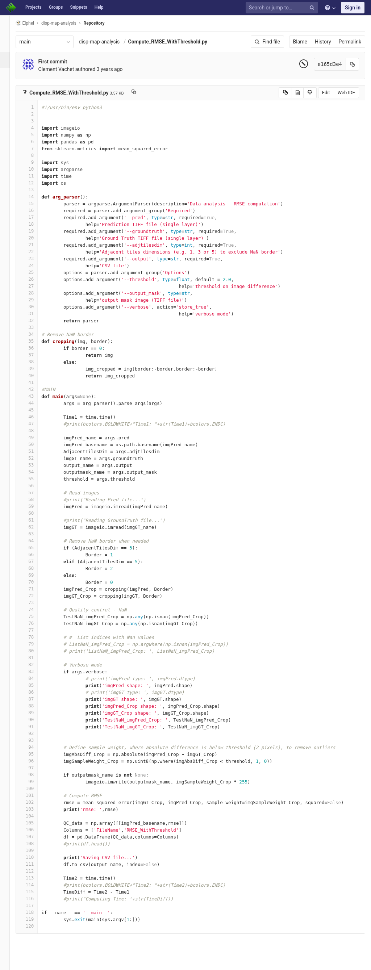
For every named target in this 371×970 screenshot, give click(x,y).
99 (35, 781)
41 (35, 382)
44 (35, 403)
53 (35, 465)
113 (35, 878)
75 (35, 616)
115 (35, 891)
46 (35, 416)
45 (35, 410)
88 (35, 705)
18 (35, 224)
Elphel (33, 23)
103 (35, 809)
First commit (61, 61)
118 (35, 912)
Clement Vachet (65, 69)
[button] (9, 961)
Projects (33, 7)
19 (35, 231)
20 (35, 238)
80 (35, 650)
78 (35, 637)
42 (35, 389)
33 (35, 327)
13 (35, 189)
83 (35, 671)
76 (35, 623)
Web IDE (346, 92)
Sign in (352, 8)
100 (35, 788)
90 (35, 719)
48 (35, 430)
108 (35, 843)
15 (35, 203)
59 (35, 506)
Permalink (350, 42)
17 (35, 217)
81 (35, 657)
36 (35, 348)
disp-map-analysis (107, 42)
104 (35, 816)
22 (35, 251)
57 (35, 492)
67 (35, 561)
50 (35, 444)
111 (35, 864)
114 (35, 884)
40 (35, 375)
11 (35, 176)
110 (35, 857)
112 (35, 871)
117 (35, 905)
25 (35, 272)
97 (35, 767)
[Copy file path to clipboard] (142, 92)
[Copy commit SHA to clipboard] (352, 64)
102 (35, 802)
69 (35, 575)
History (323, 42)
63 (35, 533)
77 (35, 630)
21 (35, 244)
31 (35, 313)
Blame (300, 42)
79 (35, 644)
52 (35, 458)
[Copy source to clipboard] (285, 92)
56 (35, 485)
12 (35, 182)
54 (35, 471)
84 (35, 678)
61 (35, 520)
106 (35, 829)
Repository (102, 23)
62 (35, 527)
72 (35, 595)
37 (35, 355)
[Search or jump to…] (283, 7)
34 (35, 334)
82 (35, 664)
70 (35, 582)
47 (35, 423)
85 (35, 685)
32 (35, 320)
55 (35, 478)
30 (35, 306)
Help (99, 7)
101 (35, 795)
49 (35, 437)
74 (35, 609)
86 (35, 692)
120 (35, 926)
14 (35, 196)
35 (35, 341)
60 (35, 513)
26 (35, 279)
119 (35, 919)
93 (35, 740)
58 (35, 499)
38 (35, 361)
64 (35, 540)
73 (35, 602)
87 (35, 699)
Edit (326, 92)
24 (35, 265)
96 (35, 761)
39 (35, 368)
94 (35, 747)
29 (35, 299)
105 (35, 822)
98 (35, 774)
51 (35, 451)
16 (35, 210)
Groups (56, 7)
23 (35, 258)
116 (35, 898)
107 (35, 836)
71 (35, 588)
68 (35, 568)
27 (35, 286)
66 (35, 554)
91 (35, 726)
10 (35, 169)
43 (35, 396)
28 (35, 293)
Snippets (78, 7)
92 (35, 733)
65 (35, 547)
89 (35, 712)
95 (35, 754)
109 (35, 850)
